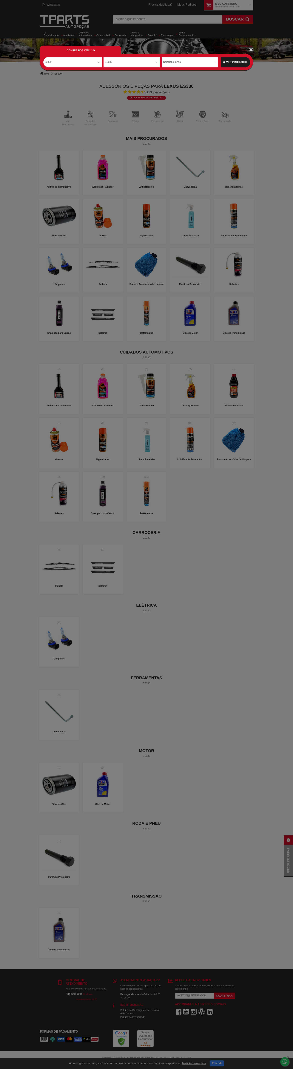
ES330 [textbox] (108, 62)
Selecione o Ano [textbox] (172, 62)
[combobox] (72, 62)
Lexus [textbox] (48, 62)
